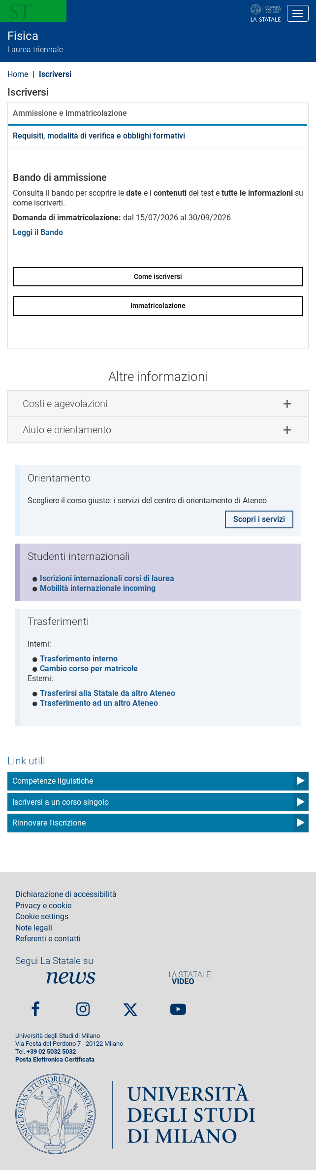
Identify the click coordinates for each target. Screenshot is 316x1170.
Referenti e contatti (48, 938)
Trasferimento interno (79, 658)
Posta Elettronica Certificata (55, 1059)
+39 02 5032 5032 (51, 1051)
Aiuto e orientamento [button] (67, 430)
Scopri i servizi (259, 519)
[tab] (158, 403)
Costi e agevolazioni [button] (65, 404)
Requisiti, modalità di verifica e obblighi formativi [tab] (99, 135)
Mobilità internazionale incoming (98, 588)
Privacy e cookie (43, 905)
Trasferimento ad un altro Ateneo (99, 703)
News (70, 977)
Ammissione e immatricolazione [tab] (70, 113)
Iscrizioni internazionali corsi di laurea (107, 578)
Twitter (130, 1005)
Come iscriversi (158, 276)
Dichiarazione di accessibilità (66, 894)
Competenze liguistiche (52, 781)
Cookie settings (41, 916)
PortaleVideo (190, 977)
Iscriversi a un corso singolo (60, 802)
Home (17, 74)
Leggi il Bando (38, 232)
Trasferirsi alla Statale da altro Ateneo (107, 693)
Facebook (35, 1005)
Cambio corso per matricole (89, 668)
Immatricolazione (158, 306)
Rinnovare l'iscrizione (49, 822)
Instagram (83, 1005)
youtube (178, 1005)
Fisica (22, 36)
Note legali (33, 928)
